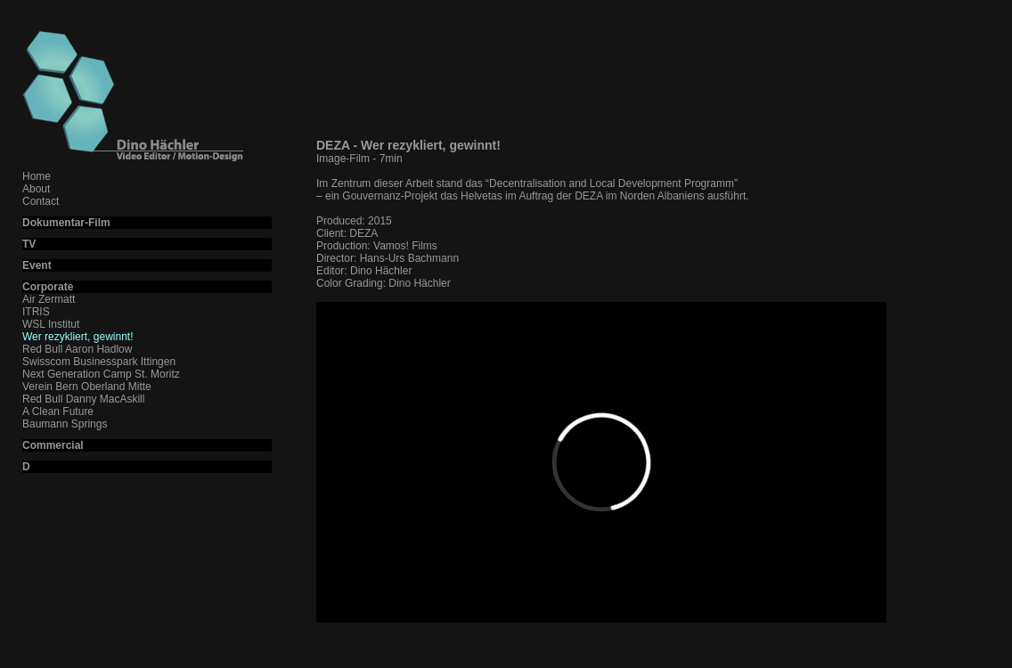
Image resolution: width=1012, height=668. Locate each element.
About (36, 189)
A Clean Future (58, 411)
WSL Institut (50, 324)
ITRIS (36, 311)
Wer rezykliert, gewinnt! (77, 336)
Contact (40, 201)
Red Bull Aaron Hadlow (77, 349)
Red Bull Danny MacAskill (83, 399)
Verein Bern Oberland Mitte (86, 386)
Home (36, 176)
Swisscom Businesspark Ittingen (98, 361)
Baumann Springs (64, 424)
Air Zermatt (48, 299)
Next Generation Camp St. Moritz (101, 374)
